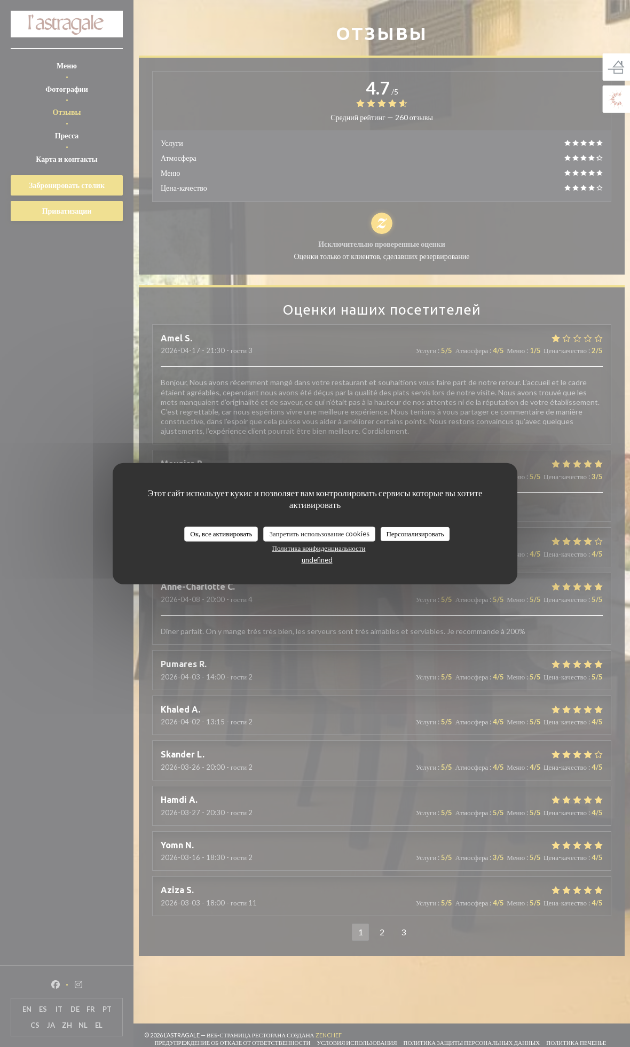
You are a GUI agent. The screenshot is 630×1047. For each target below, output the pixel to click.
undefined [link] (317, 559)
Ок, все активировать (221, 533)
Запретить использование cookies (319, 533)
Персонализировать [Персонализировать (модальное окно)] (415, 533)
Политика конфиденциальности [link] (319, 547)
